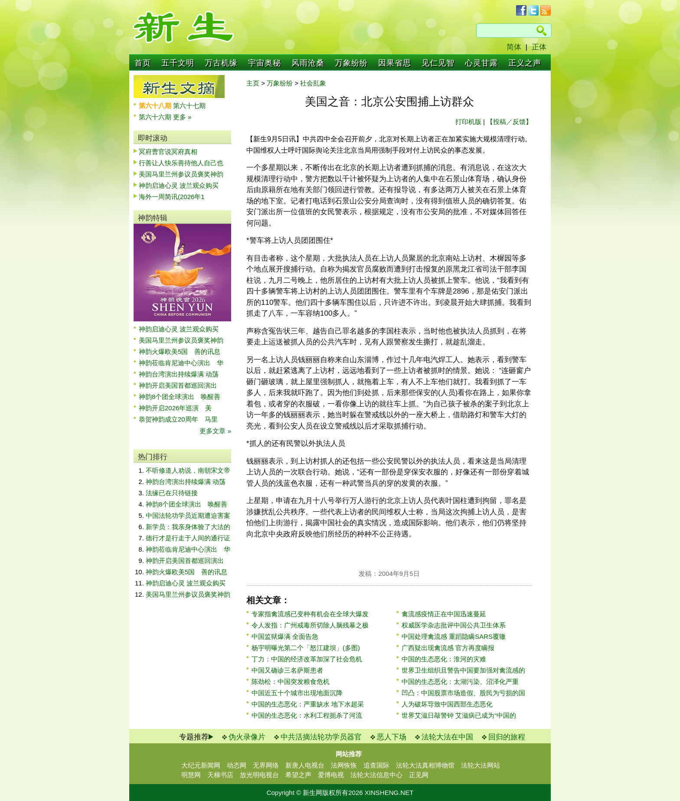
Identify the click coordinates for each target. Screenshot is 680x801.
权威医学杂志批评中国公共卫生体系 (454, 625)
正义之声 (524, 63)
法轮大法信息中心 (376, 774)
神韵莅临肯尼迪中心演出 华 (181, 362)
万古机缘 (221, 63)
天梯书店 (220, 774)
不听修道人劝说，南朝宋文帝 (188, 470)
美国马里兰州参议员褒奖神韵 (181, 174)
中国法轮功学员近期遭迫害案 (188, 515)
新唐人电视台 (304, 765)
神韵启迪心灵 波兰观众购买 (179, 185)
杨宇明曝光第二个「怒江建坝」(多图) (306, 647)
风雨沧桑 (307, 63)
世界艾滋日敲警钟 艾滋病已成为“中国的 (459, 715)
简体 (514, 47)
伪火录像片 (247, 737)
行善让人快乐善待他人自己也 (181, 163)
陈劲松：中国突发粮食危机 (291, 681)
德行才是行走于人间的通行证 (188, 538)
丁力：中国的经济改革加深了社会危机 (307, 659)
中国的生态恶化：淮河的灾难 (444, 659)
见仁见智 (438, 63)
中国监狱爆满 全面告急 (285, 636)
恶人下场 (391, 737)
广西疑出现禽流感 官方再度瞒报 (448, 647)
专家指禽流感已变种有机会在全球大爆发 (310, 614)
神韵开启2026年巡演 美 (175, 408)
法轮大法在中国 (447, 737)
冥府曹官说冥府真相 (168, 151)
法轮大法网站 (480, 765)
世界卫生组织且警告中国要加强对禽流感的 (463, 670)
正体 (539, 47)
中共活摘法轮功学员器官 (321, 737)
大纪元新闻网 (200, 765)
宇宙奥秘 (264, 63)
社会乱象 (313, 83)
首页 (142, 63)
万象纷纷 (351, 63)
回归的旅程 (506, 737)
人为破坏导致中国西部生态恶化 (447, 704)
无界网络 (266, 765)
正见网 (418, 774)
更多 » (182, 117)
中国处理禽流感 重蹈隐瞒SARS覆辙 (454, 636)
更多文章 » (215, 431)
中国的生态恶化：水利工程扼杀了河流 (307, 715)
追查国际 (376, 765)
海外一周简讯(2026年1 (172, 196)
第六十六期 (156, 117)
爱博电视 (331, 774)
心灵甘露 (481, 63)
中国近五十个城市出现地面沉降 (297, 692)
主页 (252, 83)
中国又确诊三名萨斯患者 (287, 670)
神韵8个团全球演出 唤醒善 (179, 396)
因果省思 (394, 63)
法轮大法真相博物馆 (425, 765)
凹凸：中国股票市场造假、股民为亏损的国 (463, 692)
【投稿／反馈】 (509, 121)
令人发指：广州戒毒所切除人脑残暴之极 (310, 625)
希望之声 (298, 774)
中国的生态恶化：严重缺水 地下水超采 (308, 704)
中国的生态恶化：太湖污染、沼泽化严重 (460, 681)
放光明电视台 (259, 774)
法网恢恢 (344, 765)
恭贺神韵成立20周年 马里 (178, 419)
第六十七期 (189, 105)
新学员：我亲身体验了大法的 (188, 526)
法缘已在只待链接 (172, 493)
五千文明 (177, 63)
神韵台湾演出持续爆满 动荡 (179, 374)
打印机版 (468, 121)
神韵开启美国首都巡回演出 (181, 385)
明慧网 (191, 774)
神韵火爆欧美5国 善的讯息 (179, 351)
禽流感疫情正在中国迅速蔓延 (444, 614)
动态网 (236, 765)
